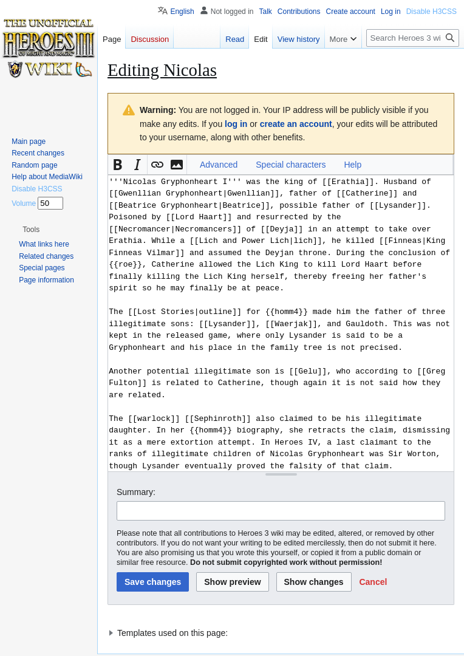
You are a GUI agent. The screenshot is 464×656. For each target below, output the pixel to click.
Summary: (136, 492)
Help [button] (352, 164)
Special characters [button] (291, 164)
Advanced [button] (218, 164)
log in (236, 124)
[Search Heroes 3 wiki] (412, 38)
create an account (296, 124)
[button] (118, 164)
